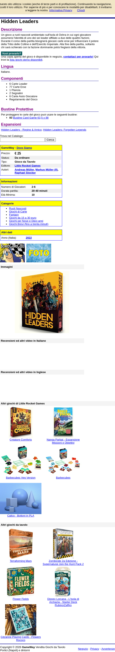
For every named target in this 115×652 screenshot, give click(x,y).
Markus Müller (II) (46, 169)
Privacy (94, 648)
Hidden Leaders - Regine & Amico (21, 129)
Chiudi (81, 10)
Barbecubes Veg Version (20, 477)
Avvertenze (108, 648)
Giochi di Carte (18, 211)
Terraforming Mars (20, 560)
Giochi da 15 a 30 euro (22, 217)
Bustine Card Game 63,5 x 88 (30, 117)
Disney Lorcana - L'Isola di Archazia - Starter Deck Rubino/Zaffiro (63, 602)
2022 (29, 237)
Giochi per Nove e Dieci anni (26, 220)
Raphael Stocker (25, 172)
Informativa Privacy (60, 10)
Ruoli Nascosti (17, 208)
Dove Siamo (24, 147)
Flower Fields (21, 598)
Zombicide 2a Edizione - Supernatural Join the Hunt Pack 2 (63, 562)
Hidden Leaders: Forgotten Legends (64, 129)
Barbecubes (63, 477)
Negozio (83, 648)
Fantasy (14, 214)
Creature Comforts (21, 439)
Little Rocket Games (28, 165)
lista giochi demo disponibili (26, 59)
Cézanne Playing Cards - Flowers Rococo (21, 638)
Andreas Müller (24, 169)
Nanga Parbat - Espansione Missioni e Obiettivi (63, 441)
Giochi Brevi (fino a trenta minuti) (28, 224)
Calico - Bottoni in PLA (20, 515)
